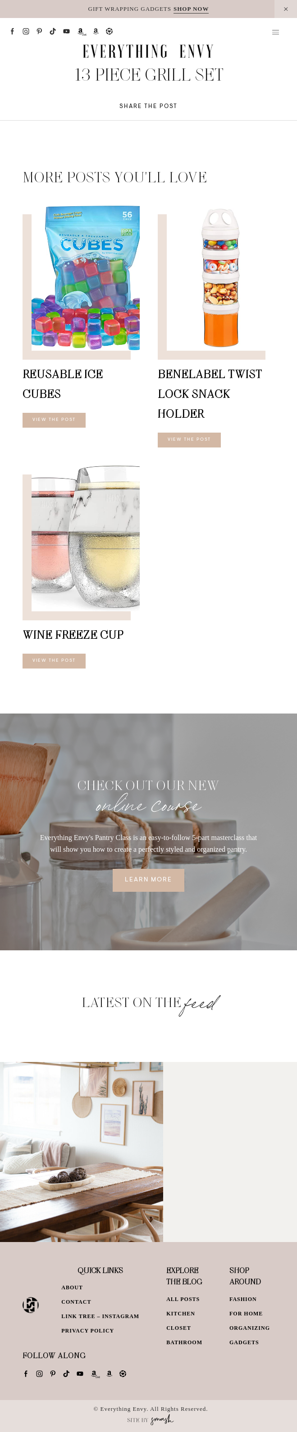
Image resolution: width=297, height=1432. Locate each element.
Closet (178, 1328)
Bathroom (184, 1342)
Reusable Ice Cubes (63, 384)
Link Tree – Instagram (100, 1316)
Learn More (148, 880)
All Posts (183, 1299)
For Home (246, 1313)
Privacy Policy (87, 1331)
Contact (76, 1302)
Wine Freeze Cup (73, 634)
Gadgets (244, 1342)
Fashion (243, 1299)
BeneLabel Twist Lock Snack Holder (210, 393)
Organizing (249, 1328)
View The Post (54, 420)
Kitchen (180, 1313)
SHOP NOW (191, 8)
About (72, 1287)
